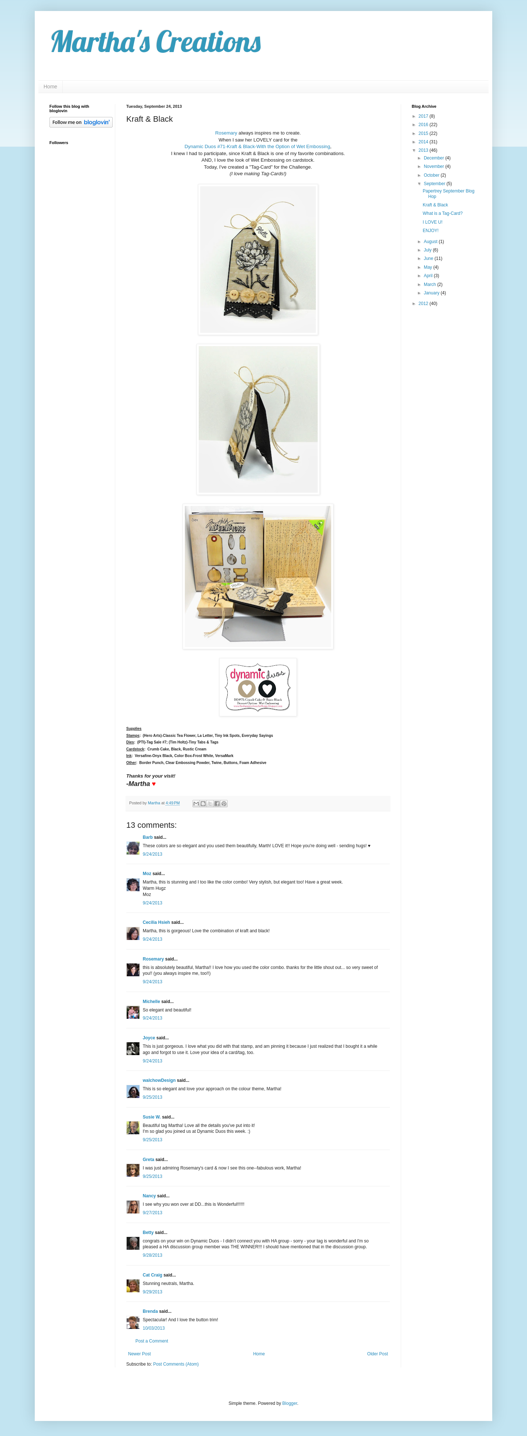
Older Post (377, 1353)
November (434, 166)
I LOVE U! (432, 222)
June (429, 258)
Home (50, 86)
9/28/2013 (152, 1255)
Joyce (149, 1037)
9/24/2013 (152, 854)
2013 (424, 150)
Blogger (289, 1403)
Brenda (150, 1311)
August (431, 241)
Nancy (149, 1195)
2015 (424, 133)
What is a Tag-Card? (443, 213)
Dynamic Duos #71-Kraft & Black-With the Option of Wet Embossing (257, 146)
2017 (424, 116)
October (432, 175)
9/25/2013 (152, 1097)
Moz (147, 873)
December (434, 158)
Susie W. (152, 1117)
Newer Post (139, 1353)
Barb (148, 837)
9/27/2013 (152, 1212)
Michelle (151, 1001)
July (428, 250)
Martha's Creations (155, 41)
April (429, 275)
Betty (148, 1232)
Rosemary (226, 133)
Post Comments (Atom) (176, 1364)
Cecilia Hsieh (156, 922)
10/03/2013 (154, 1328)
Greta (148, 1159)
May (428, 267)
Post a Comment (151, 1341)
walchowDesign (159, 1080)
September (435, 183)
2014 (424, 141)
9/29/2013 (152, 1291)
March (430, 284)
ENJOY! (430, 230)
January (432, 292)
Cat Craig (152, 1275)
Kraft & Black (435, 204)
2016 (424, 124)
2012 (424, 303)
